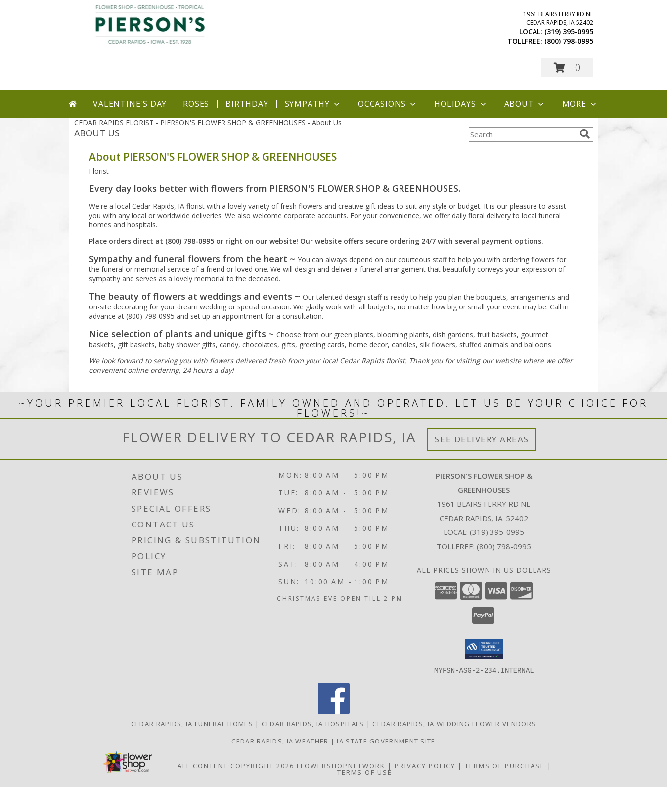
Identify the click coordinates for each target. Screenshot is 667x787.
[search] (585, 134)
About (525, 103)
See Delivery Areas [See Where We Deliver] (482, 439)
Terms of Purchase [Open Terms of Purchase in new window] (505, 765)
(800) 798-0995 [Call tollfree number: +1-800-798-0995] (568, 40)
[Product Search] (522, 134)
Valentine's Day (130, 103)
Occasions (388, 103)
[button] (567, 67)
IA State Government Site (386, 740)
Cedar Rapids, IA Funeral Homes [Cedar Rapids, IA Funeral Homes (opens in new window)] (192, 723)
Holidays (461, 103)
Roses (196, 103)
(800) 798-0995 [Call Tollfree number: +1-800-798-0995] (504, 546)
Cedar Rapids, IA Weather (279, 740)
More (580, 103)
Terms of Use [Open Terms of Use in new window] (364, 771)
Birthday (246, 103)
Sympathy (313, 103)
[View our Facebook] (334, 711)
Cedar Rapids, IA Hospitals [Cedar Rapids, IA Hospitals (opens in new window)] (313, 723)
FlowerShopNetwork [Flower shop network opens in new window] (341, 765)
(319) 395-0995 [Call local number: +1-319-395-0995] (568, 31)
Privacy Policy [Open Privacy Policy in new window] (425, 765)
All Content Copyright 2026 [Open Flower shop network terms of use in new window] (236, 765)
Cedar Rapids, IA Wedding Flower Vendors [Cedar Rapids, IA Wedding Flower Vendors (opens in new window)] (454, 723)
